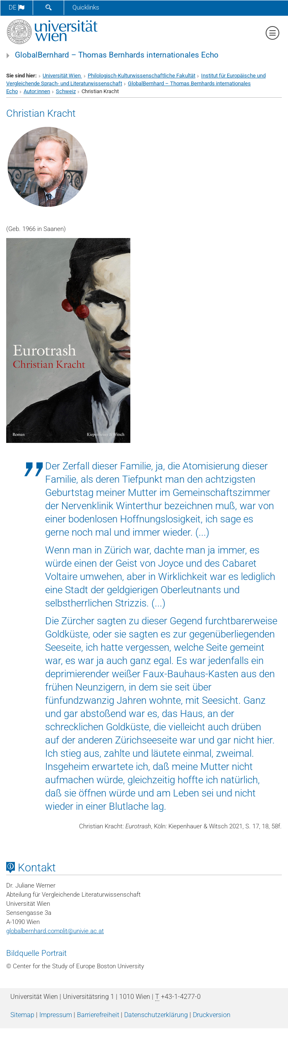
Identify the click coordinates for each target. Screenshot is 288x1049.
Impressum (55, 1015)
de (16, 7)
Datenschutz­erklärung (156, 1015)
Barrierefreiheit (98, 1015)
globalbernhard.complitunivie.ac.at (55, 931)
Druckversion (211, 1015)
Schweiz (66, 91)
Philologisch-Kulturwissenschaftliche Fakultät (141, 75)
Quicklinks (85, 7)
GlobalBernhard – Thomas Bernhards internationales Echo (116, 55)
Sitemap (22, 1015)
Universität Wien (62, 75)
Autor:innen (37, 91)
